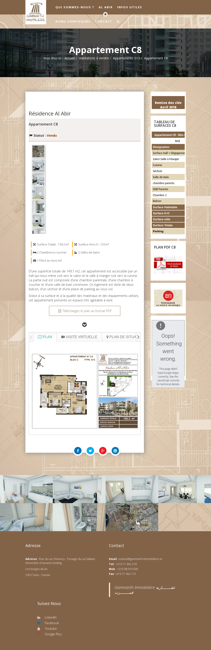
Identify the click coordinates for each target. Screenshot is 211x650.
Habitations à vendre (94, 58)
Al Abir (106, 7)
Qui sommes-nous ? (74, 7)
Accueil (70, 58)
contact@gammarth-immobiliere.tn (140, 559)
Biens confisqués (72, 21)
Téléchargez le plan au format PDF (85, 311)
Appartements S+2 (126, 58)
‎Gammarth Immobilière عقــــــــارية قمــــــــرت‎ (145, 590)
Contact (103, 21)
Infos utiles (129, 7)
